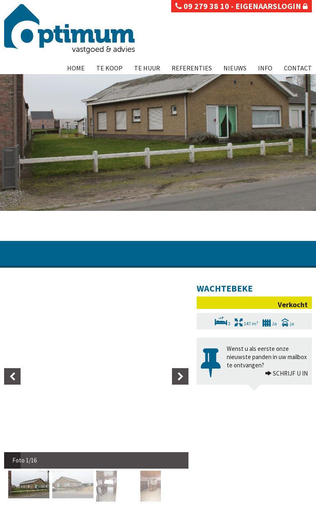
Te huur (147, 68)
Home (76, 68)
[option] (30, 300)
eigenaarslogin (271, 6)
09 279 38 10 (202, 6)
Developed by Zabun (84, 510)
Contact (298, 68)
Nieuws (234, 68)
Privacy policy (18, 510)
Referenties (192, 68)
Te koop (109, 68)
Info (265, 68)
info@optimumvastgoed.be (39, 499)
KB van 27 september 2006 (216, 482)
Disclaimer (48, 510)
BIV (252, 457)
